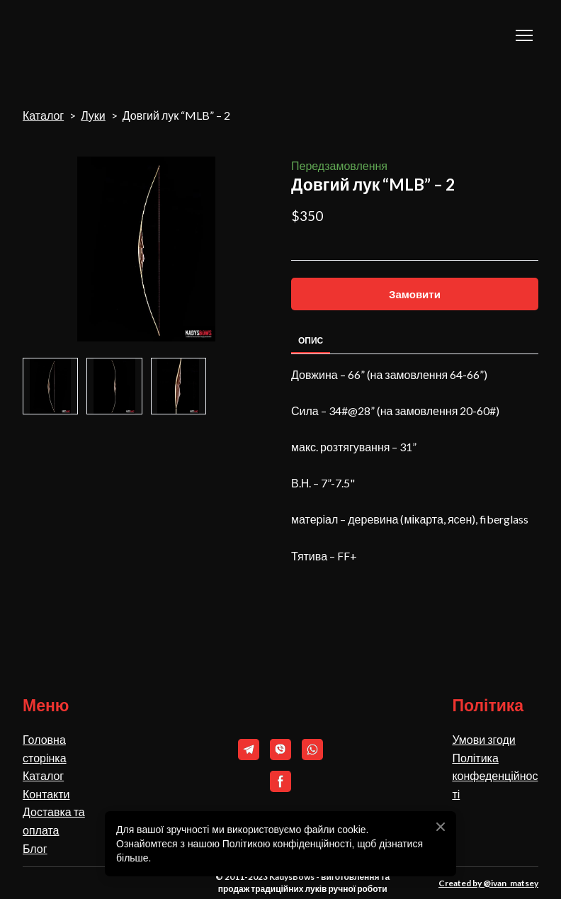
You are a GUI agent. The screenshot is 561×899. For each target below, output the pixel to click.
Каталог (43, 115)
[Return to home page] (93, 35)
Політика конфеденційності (495, 776)
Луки (93, 115)
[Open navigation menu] (524, 35)
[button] (414, 294)
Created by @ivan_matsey (488, 883)
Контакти (46, 794)
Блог (35, 848)
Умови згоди (483, 739)
